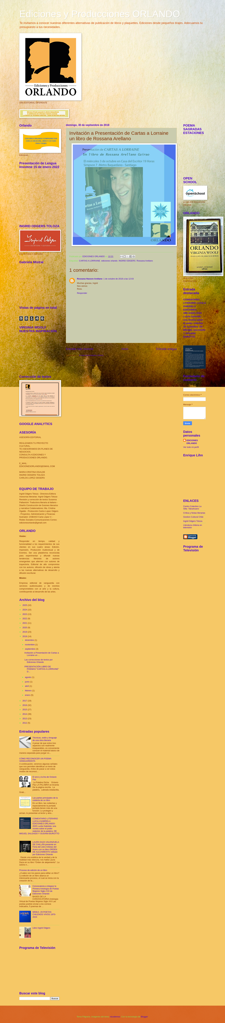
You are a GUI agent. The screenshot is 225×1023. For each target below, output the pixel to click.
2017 (25, 700)
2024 (25, 609)
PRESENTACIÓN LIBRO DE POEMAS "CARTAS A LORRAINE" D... (41, 669)
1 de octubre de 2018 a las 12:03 (118, 279)
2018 (25, 636)
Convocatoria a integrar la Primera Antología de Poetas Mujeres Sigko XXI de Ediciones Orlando (45, 890)
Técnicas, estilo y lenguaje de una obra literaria (44, 738)
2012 (25, 723)
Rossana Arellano (145, 261)
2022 (25, 618)
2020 (25, 627)
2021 (25, 623)
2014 (25, 714)
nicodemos (115, 1016)
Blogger (144, 1016)
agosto (28, 677)
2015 (25, 709)
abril (27, 686)
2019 (25, 632)
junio (27, 681)
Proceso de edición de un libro (33, 870)
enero (28, 695)
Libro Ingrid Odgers (41, 928)
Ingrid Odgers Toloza (192, 521)
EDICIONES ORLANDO (192, 441)
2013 (25, 718)
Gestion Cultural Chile (193, 517)
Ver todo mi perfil (191, 447)
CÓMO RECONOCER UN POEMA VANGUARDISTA (35, 759)
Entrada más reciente (79, 349)
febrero (28, 690)
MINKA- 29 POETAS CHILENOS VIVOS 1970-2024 (44, 914)
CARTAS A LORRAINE (89, 261)
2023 (25, 614)
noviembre (30, 644)
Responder (82, 293)
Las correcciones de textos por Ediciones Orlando (38, 660)
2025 (25, 605)
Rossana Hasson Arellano (89, 279)
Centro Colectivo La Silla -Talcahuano (192, 507)
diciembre (29, 640)
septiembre (30, 649)
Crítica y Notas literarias (194, 513)
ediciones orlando (109, 261)
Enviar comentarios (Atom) (91, 355)
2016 (25, 705)
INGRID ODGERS (127, 261)
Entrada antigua (166, 349)
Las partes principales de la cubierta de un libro (45, 799)
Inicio (125, 349)
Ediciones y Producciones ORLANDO (99, 14)
